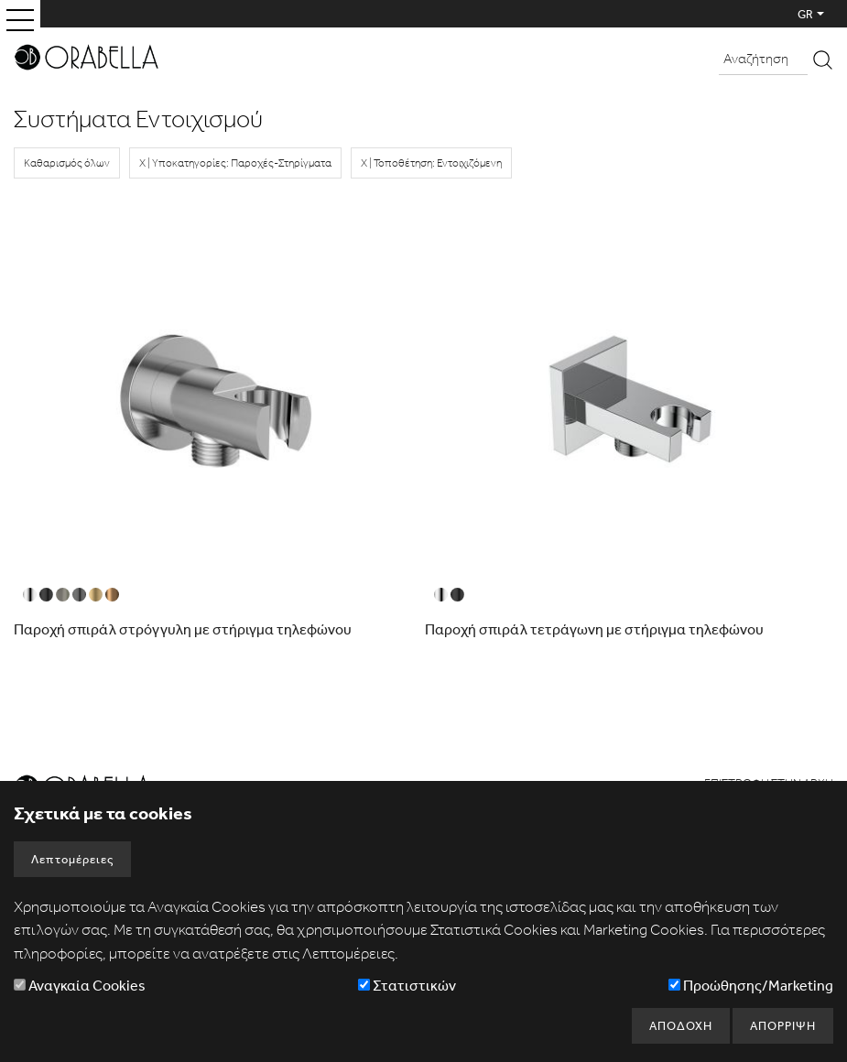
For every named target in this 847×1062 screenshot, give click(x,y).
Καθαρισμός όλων (67, 163)
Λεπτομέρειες (72, 859)
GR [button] (805, 14)
